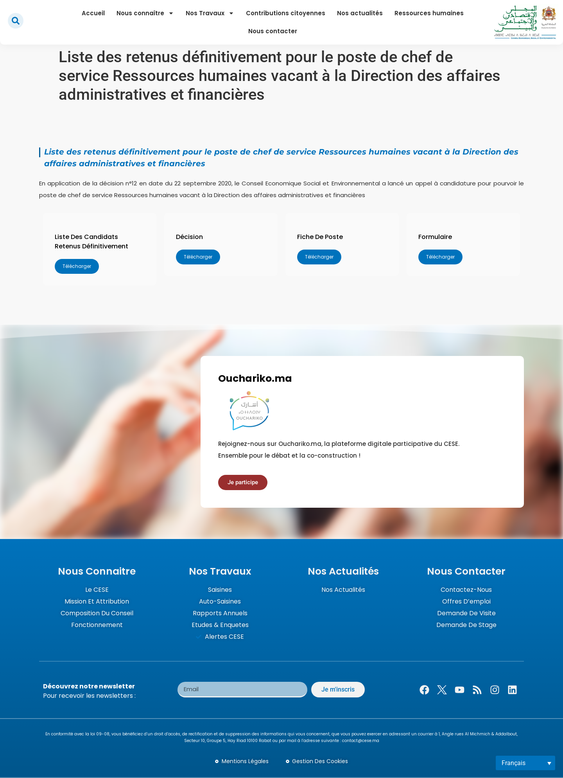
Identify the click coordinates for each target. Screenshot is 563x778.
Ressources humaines (429, 13)
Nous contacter (272, 31)
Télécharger (77, 266)
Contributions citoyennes (285, 13)
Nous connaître (145, 13)
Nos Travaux (210, 13)
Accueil (93, 13)
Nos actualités (360, 13)
